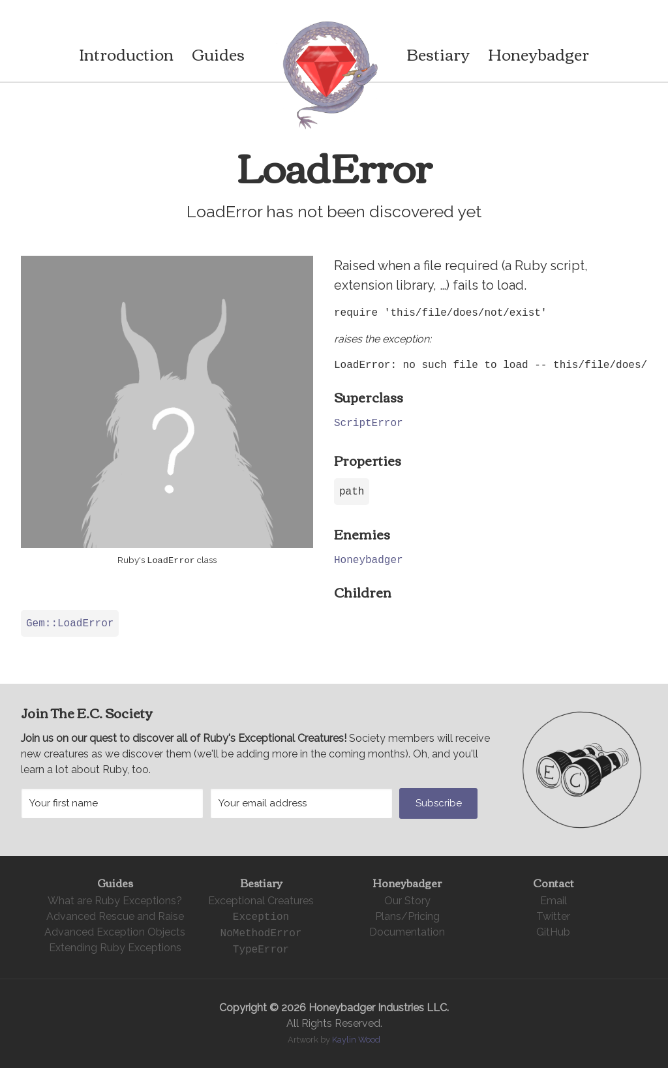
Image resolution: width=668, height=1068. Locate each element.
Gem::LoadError (70, 623)
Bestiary (438, 53)
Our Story (407, 900)
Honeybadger (538, 53)
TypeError (261, 949)
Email (553, 900)
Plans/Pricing (407, 916)
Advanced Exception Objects (114, 932)
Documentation (407, 932)
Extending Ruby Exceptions (115, 947)
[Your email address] (301, 803)
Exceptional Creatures (261, 900)
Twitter (553, 916)
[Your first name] (112, 803)
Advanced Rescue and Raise (115, 916)
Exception (261, 916)
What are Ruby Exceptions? (115, 900)
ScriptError (368, 423)
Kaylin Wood (356, 1040)
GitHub (553, 932)
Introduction (126, 53)
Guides (218, 53)
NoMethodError (261, 933)
